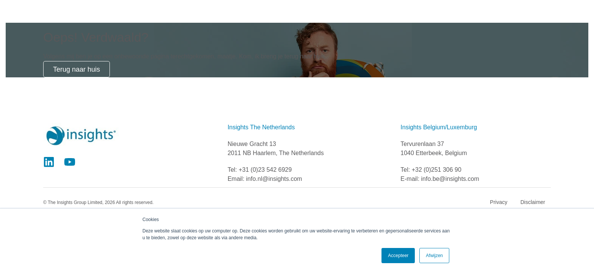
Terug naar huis (76, 69)
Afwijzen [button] (434, 255)
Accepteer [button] (398, 255)
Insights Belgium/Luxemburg (438, 127)
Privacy (498, 202)
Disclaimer (533, 202)
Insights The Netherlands (261, 127)
